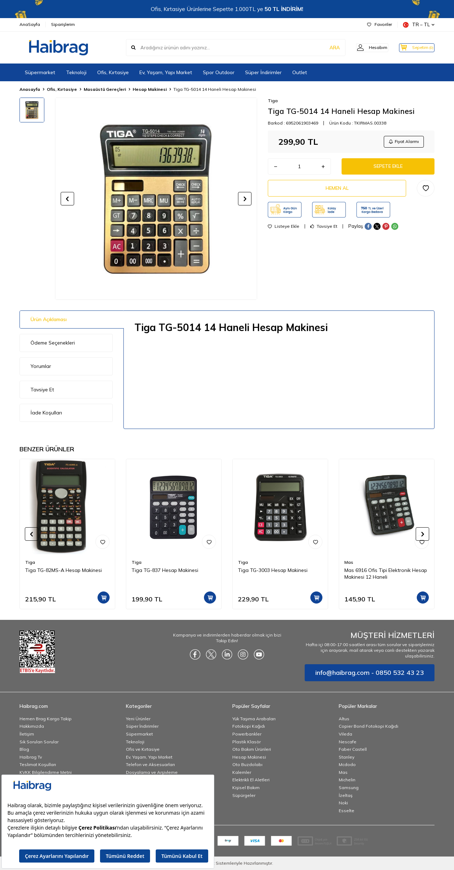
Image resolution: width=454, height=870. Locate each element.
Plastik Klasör (246, 741)
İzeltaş (346, 795)
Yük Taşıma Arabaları (254, 718)
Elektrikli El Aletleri (251, 779)
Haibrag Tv (31, 757)
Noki (343, 802)
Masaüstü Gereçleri (105, 89)
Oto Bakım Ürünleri (251, 749)
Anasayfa (30, 89)
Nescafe (347, 741)
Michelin (347, 779)
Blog (24, 749)
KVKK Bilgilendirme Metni (46, 772)
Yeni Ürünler (138, 718)
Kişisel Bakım (246, 787)
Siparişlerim (63, 24)
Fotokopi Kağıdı (248, 726)
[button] (67, 198)
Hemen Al (337, 191)
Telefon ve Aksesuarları (150, 764)
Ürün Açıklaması (49, 319)
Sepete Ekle (388, 168)
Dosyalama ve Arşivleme (152, 772)
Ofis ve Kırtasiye (143, 749)
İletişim (27, 734)
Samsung (349, 787)
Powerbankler (246, 734)
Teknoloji (76, 72)
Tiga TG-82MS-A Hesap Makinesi (63, 570)
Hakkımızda (32, 726)
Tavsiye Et (323, 230)
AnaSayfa (30, 24)
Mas (348, 562)
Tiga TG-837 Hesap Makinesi (165, 570)
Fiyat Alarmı (403, 142)
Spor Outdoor (218, 72)
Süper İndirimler (263, 72)
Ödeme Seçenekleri (53, 343)
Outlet (299, 72)
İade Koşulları (46, 412)
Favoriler (379, 24)
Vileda (345, 734)
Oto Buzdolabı (247, 764)
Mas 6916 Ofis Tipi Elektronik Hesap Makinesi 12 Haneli (385, 573)
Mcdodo (347, 764)
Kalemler (241, 772)
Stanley (346, 757)
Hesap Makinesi (150, 89)
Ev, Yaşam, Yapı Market (165, 72)
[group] (156, 198)
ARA (324, 47)
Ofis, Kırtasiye (113, 72)
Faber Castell (353, 749)
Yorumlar (41, 366)
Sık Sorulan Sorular (39, 741)
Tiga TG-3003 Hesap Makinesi (273, 570)
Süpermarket (40, 72)
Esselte (346, 810)
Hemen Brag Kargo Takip (46, 718)
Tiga (273, 100)
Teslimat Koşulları (38, 764)
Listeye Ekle (283, 230)
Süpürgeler (243, 795)
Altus (344, 718)
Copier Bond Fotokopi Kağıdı (368, 726)
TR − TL (418, 25)
